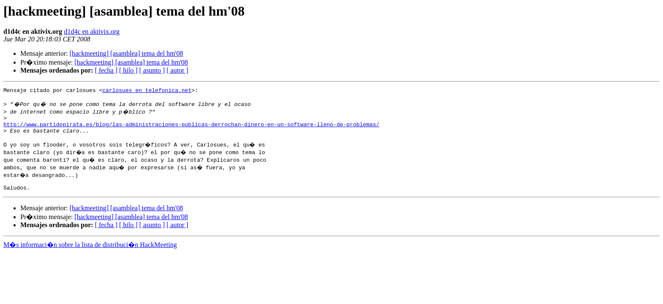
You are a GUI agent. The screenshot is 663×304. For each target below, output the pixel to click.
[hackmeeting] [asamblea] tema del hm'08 (126, 53)
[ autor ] (178, 70)
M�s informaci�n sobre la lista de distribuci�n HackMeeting (90, 254)
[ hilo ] (128, 70)
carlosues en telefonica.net (147, 91)
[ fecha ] (106, 70)
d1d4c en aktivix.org (92, 31)
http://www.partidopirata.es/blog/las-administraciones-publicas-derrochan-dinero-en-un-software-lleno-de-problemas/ (191, 129)
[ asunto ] (151, 70)
